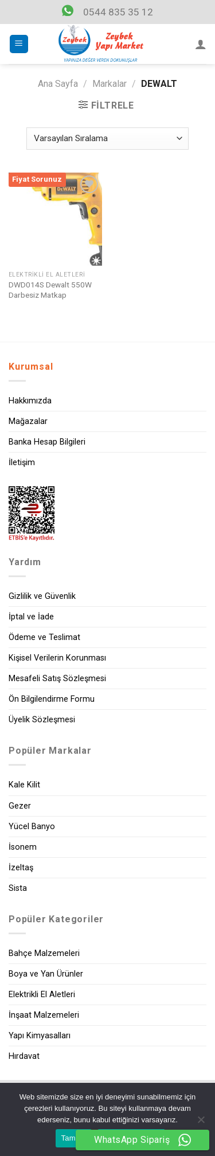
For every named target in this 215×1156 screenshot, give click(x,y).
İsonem (23, 847)
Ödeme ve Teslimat (44, 637)
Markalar (109, 83)
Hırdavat (24, 1056)
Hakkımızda (30, 401)
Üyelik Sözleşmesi (42, 720)
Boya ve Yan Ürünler (46, 974)
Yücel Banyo (32, 826)
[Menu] (19, 44)
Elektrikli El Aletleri (42, 994)
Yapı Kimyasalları (40, 1036)
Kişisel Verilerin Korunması (57, 658)
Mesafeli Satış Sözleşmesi (57, 678)
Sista (18, 888)
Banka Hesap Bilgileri (47, 442)
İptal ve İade (31, 617)
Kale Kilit (24, 785)
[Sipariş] (107, 138)
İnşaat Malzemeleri (44, 1015)
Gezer (20, 806)
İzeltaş (21, 868)
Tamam (74, 1138)
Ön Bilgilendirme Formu (52, 699)
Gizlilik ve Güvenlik (42, 596)
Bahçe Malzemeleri (44, 953)
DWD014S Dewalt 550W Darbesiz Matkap (50, 289)
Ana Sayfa (58, 83)
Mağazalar (28, 421)
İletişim (22, 462)
